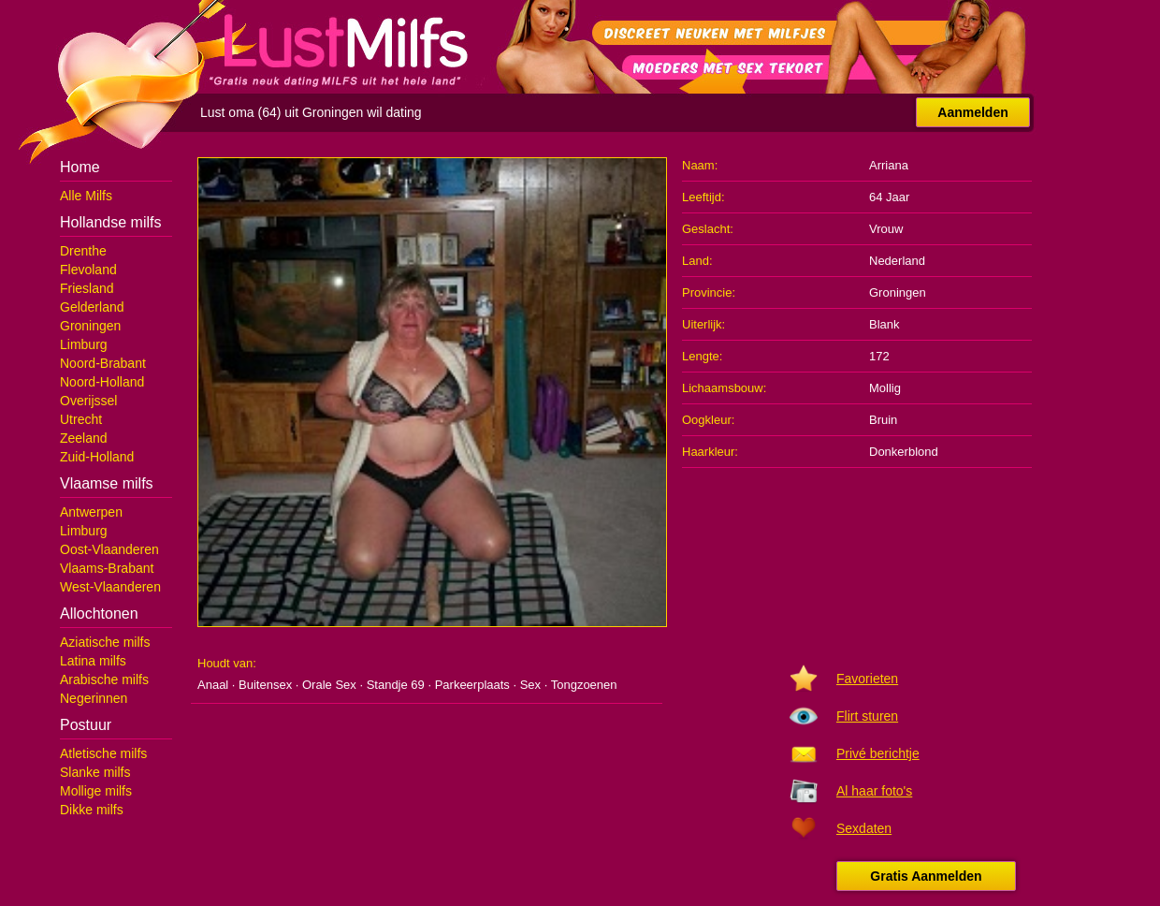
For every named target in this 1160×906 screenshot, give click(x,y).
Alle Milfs (86, 195)
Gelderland (92, 307)
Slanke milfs (95, 772)
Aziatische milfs (105, 642)
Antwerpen (91, 511)
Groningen (90, 325)
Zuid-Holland (97, 456)
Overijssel (88, 400)
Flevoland (88, 269)
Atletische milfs (103, 753)
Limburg (84, 344)
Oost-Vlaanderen (109, 549)
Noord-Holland (102, 381)
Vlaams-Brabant (106, 568)
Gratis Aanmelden (925, 876)
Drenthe (83, 250)
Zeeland (84, 438)
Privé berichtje (878, 753)
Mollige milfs (96, 790)
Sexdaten (864, 828)
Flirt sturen (867, 716)
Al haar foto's (874, 790)
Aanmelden (972, 112)
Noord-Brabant (103, 363)
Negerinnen (93, 698)
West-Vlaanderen (110, 586)
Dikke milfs (91, 809)
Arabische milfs (104, 679)
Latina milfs (93, 660)
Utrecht (81, 419)
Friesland (87, 288)
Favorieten (867, 678)
